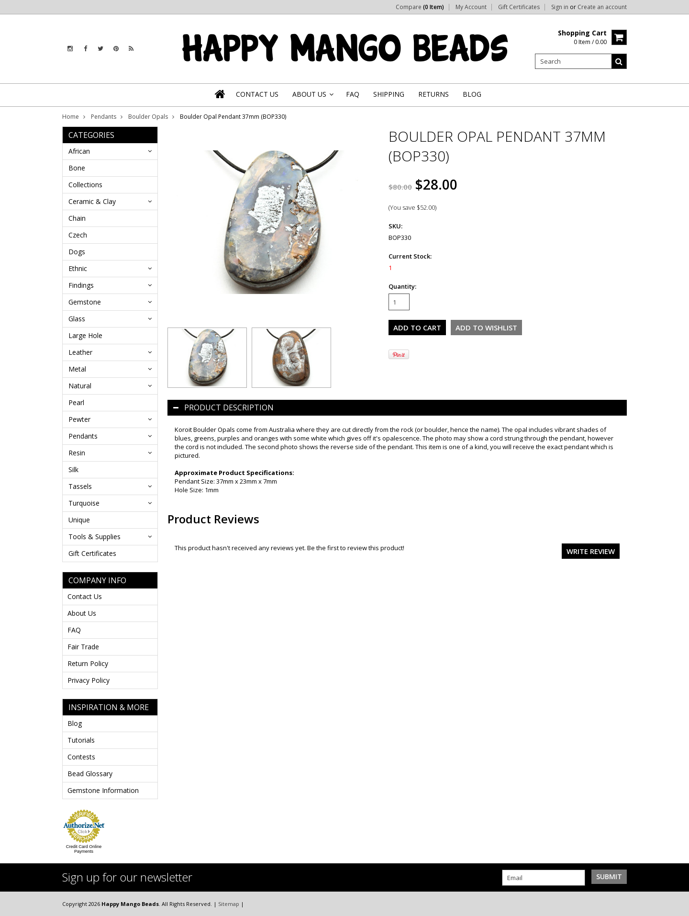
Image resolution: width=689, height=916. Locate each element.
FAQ (74, 629)
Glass (76, 318)
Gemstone (84, 301)
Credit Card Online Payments (84, 849)
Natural (79, 385)
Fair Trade (83, 646)
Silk (73, 469)
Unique (79, 519)
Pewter (79, 419)
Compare (420, 7)
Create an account (602, 7)
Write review (591, 551)
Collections (85, 184)
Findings (81, 285)
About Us (81, 613)
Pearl (76, 402)
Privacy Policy (88, 680)
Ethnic (77, 268)
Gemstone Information (103, 790)
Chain (77, 218)
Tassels (80, 486)
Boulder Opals (148, 117)
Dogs (76, 251)
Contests (81, 756)
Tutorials (81, 740)
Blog (74, 723)
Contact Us (84, 596)
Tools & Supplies (94, 536)
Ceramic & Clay (92, 201)
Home (70, 117)
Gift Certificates (519, 7)
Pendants (103, 117)
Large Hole (85, 335)
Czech (77, 234)
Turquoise (84, 503)
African (79, 151)
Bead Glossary (89, 773)
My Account (471, 7)
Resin (76, 452)
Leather (80, 352)
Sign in (559, 7)
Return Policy (87, 663)
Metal (77, 368)
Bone (76, 167)
